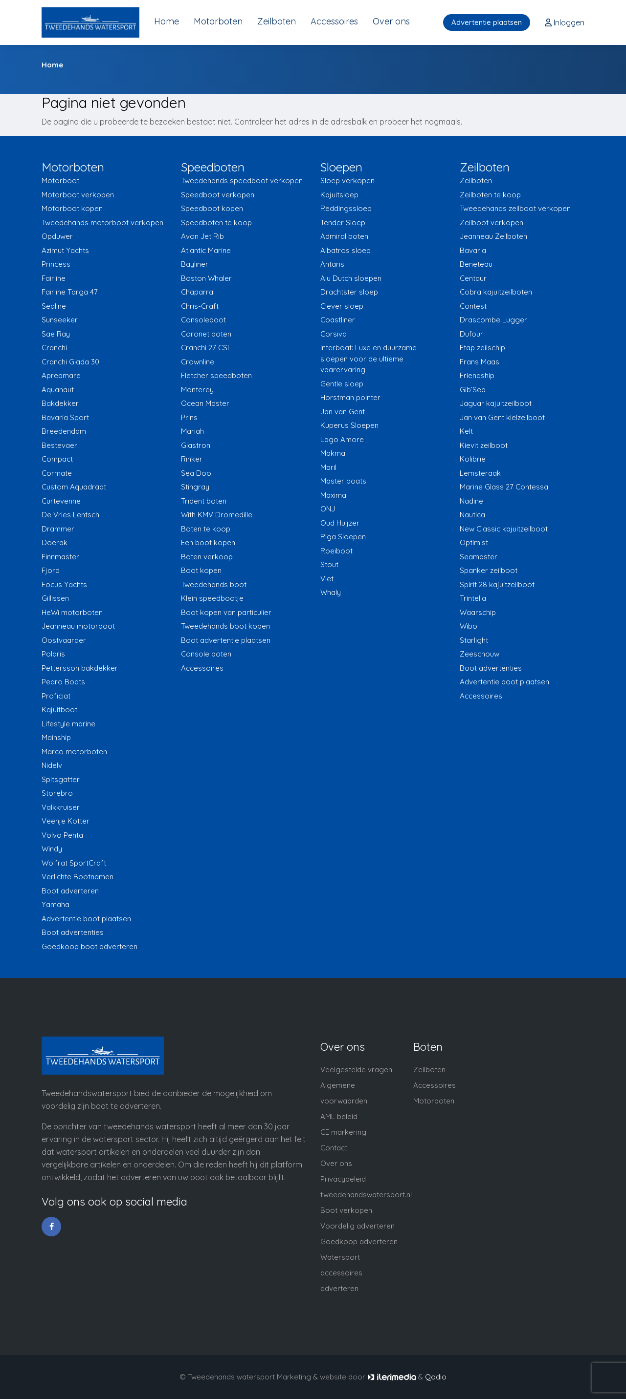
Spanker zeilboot (488, 570)
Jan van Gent (342, 411)
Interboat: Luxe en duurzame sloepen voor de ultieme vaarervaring (368, 358)
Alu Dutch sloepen (350, 278)
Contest (473, 306)
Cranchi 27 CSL (206, 347)
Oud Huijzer (339, 523)
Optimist (474, 542)
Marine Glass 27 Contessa (504, 486)
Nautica (472, 514)
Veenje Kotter (65, 821)
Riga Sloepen (343, 536)
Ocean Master (205, 403)
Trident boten (203, 501)
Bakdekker (60, 403)
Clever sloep (341, 306)
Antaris (332, 264)
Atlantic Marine (206, 250)
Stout (329, 564)
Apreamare (61, 375)
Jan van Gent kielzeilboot (502, 417)
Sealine (54, 306)
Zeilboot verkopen (491, 222)
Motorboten (218, 21)
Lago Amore (342, 439)
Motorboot (60, 180)
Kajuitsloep (339, 194)
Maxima (333, 495)
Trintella (473, 598)
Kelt (466, 431)
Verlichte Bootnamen (77, 876)
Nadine (471, 501)
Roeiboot (336, 550)
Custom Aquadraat (74, 486)
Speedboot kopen (212, 208)
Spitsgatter (61, 779)
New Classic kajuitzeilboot (504, 528)
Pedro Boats (63, 681)
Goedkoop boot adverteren (89, 946)
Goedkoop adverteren (359, 1241)
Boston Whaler (206, 278)
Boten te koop (205, 528)
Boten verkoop (207, 556)
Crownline (197, 361)
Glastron (195, 445)
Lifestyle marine (68, 723)
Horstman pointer (350, 397)
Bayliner (194, 264)
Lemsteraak (480, 473)
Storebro (57, 793)
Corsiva (333, 334)
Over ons (391, 21)
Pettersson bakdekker (80, 668)
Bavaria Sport (65, 417)
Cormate (57, 473)
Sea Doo (196, 473)
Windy (52, 848)
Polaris (53, 653)
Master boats (343, 481)
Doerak (54, 542)
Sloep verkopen (347, 180)
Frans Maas (479, 361)
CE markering (343, 1132)
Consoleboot (203, 319)
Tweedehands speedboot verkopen (242, 180)
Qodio (436, 1376)
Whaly (330, 592)
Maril (328, 467)
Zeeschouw (479, 653)
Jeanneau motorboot (78, 626)
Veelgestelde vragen (356, 1069)
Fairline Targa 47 (70, 292)
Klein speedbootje (212, 598)
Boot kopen (201, 570)
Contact (333, 1147)
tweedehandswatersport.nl (366, 1194)
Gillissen (55, 598)
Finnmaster (60, 556)
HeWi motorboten (72, 612)
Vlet (327, 578)
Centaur (473, 278)
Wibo (468, 626)
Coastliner (337, 319)
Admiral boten (344, 236)
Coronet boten (206, 334)
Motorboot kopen (72, 208)
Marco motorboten (74, 751)
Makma (332, 453)
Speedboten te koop (216, 222)
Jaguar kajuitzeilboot (496, 403)
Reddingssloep (346, 208)
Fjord (51, 570)
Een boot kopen (208, 542)
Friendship (477, 375)
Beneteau (476, 264)
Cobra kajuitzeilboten (496, 292)
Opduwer (57, 236)
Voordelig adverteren (357, 1225)
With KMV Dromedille (216, 514)
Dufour (471, 334)
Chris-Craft (200, 306)
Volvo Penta (62, 835)
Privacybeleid (343, 1179)
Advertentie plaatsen (486, 22)
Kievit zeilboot (484, 445)
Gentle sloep (341, 383)
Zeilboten (276, 21)
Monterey (197, 389)
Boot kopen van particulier (226, 612)
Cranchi (54, 347)
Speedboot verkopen (217, 194)
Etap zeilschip (482, 347)
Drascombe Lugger (493, 319)
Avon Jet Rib (202, 236)
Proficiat (56, 695)
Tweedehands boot (213, 584)
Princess (56, 264)
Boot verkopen (346, 1210)
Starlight (474, 640)
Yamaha (55, 904)
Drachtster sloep (349, 292)
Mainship (56, 737)
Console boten (206, 653)
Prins (189, 417)
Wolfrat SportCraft (74, 863)
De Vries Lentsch (70, 514)
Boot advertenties (73, 932)
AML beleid (339, 1116)
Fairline (54, 278)
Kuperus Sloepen (349, 425)
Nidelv (52, 765)
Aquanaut (58, 389)
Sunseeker (60, 319)
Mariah (192, 431)
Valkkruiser (61, 807)
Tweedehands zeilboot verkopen (515, 208)
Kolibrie (473, 459)
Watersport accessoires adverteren (341, 1272)
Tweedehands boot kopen (225, 626)
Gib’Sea (473, 389)
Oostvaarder (64, 640)
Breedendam (64, 431)
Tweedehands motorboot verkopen (102, 222)
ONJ (327, 508)
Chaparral (198, 292)
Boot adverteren (70, 890)
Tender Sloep (342, 222)
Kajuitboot (59, 709)
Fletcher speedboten (216, 375)
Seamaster (478, 556)
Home (166, 21)
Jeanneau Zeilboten (493, 236)
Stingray (195, 486)
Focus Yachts (64, 584)
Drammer (58, 528)
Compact (57, 459)
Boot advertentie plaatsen (225, 640)
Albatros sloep (345, 250)
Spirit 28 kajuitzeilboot (497, 584)
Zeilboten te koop (490, 194)
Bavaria (473, 250)
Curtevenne (61, 501)
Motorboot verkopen (78, 194)
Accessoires (334, 21)
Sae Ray (56, 334)
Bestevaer (59, 445)
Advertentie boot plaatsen (86, 918)
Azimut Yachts (65, 250)
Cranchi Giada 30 (70, 361)
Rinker (191, 459)
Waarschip (478, 612)
